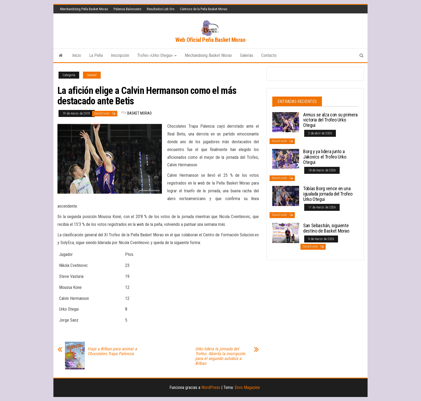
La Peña (96, 55)
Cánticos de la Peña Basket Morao (203, 9)
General (92, 75)
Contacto (269, 55)
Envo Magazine (247, 387)
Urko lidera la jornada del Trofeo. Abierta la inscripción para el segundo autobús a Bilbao (220, 356)
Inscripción (120, 55)
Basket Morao (139, 113)
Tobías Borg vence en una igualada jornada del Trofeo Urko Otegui (327, 194)
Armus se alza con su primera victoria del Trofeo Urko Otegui (330, 120)
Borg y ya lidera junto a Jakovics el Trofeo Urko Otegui (324, 157)
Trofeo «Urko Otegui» (157, 55)
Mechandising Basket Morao (208, 55)
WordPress (210, 387)
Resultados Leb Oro (161, 9)
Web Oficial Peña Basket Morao (210, 39)
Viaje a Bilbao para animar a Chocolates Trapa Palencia (112, 351)
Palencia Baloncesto (127, 9)
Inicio (76, 55)
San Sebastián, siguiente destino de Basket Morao (326, 228)
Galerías (246, 55)
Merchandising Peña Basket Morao (84, 9)
